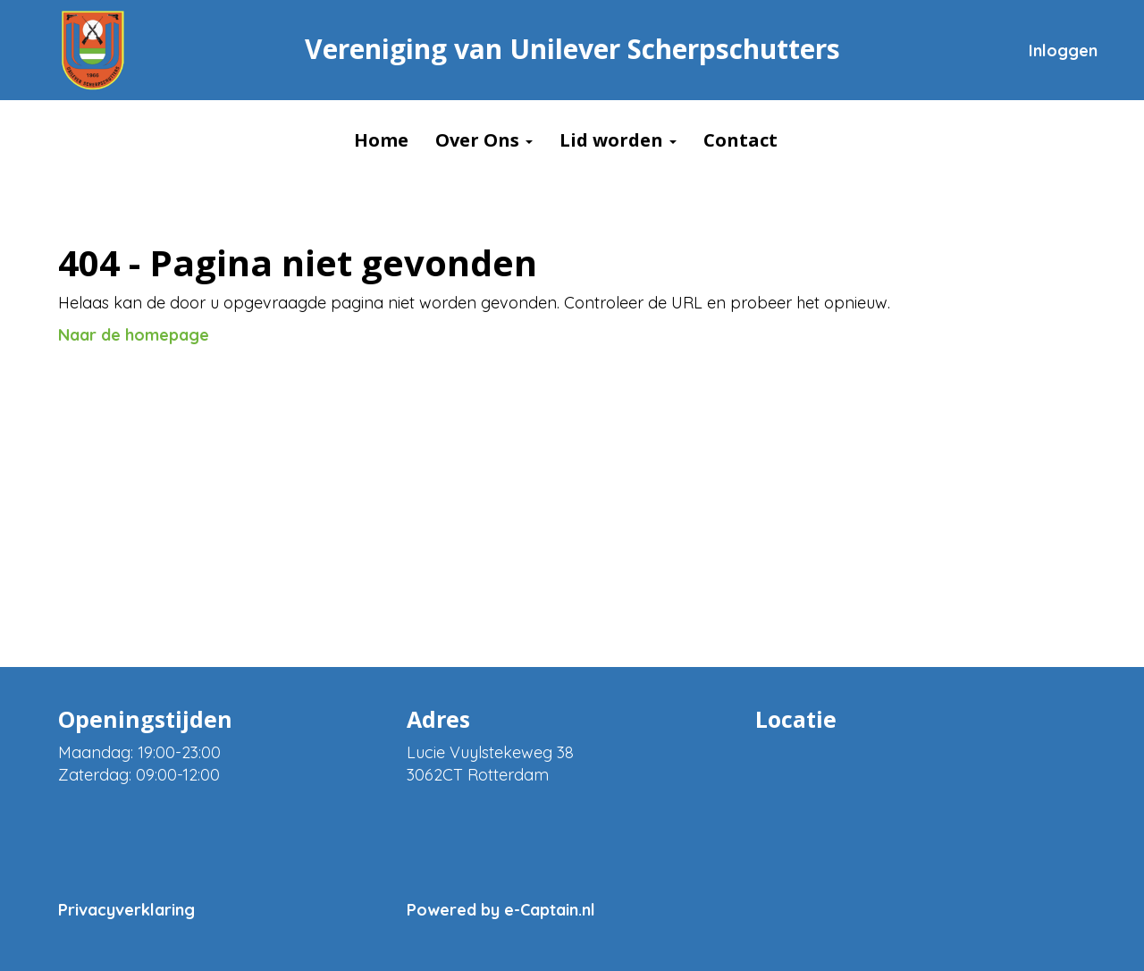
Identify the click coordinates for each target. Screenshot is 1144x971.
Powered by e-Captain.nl (501, 909)
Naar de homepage (133, 335)
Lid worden (618, 140)
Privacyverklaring (126, 909)
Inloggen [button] (1063, 50)
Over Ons (484, 140)
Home (381, 140)
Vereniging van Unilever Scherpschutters (572, 48)
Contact (740, 140)
